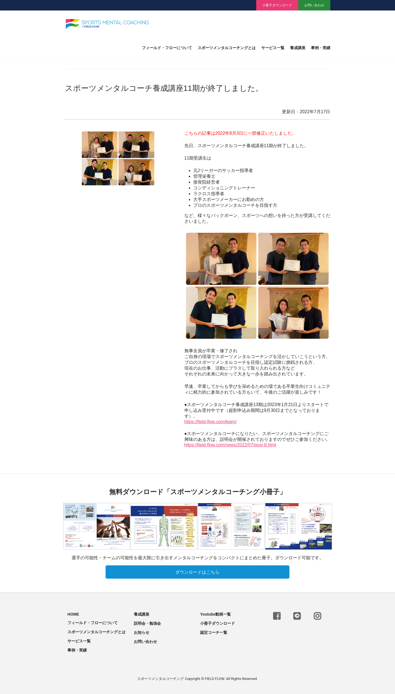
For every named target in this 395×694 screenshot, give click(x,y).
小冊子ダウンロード (277, 5)
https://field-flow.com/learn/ (210, 421)
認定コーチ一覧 (213, 631)
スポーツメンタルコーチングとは (227, 48)
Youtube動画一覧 (215, 613)
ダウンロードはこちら (198, 571)
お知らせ (141, 631)
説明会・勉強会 (147, 622)
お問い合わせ (314, 5)
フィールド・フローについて (167, 48)
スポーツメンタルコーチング (160, 678)
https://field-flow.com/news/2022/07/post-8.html (230, 445)
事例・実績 (320, 48)
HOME (73, 613)
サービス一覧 (272, 48)
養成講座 (297, 48)
